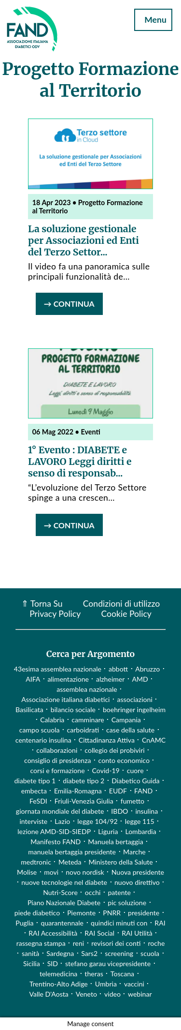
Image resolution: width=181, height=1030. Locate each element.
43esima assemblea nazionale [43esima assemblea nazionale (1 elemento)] (57, 669)
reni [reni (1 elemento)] (78, 943)
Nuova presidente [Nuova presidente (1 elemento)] (137, 872)
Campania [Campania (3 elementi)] (126, 720)
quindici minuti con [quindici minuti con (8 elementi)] (119, 923)
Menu (153, 20)
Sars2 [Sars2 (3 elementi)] (89, 953)
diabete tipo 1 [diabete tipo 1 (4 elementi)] (35, 780)
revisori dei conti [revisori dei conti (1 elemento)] (115, 943)
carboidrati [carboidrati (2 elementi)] (83, 730)
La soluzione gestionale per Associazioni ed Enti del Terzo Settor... (83, 240)
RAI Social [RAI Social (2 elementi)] (99, 933)
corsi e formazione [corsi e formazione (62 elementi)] (57, 770)
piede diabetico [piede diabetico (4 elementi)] (37, 913)
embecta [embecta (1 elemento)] (34, 791)
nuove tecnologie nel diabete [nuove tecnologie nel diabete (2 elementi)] (64, 882)
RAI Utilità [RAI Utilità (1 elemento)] (137, 933)
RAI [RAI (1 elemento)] (159, 923)
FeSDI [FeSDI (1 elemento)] (38, 801)
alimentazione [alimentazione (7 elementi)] (68, 679)
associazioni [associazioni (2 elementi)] (135, 699)
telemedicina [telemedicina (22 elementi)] (58, 974)
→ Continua (69, 303)
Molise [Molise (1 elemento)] (27, 872)
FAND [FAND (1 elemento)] (143, 791)
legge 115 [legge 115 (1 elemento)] (139, 821)
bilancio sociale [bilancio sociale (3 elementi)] (73, 709)
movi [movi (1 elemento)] (51, 872)
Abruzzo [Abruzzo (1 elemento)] (147, 669)
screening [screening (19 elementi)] (119, 953)
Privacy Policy (55, 614)
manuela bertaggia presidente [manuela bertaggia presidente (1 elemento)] (72, 852)
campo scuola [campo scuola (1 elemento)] (39, 730)
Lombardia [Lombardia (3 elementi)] (140, 831)
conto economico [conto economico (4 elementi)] (124, 760)
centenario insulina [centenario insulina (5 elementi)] (43, 740)
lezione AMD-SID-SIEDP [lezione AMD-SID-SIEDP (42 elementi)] (54, 831)
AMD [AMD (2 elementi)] (140, 679)
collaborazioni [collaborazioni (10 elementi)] (56, 750)
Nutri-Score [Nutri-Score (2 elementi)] (60, 892)
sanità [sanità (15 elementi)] (30, 953)
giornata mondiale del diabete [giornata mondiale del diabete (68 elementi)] (60, 811)
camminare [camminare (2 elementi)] (87, 720)
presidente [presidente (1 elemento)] (143, 913)
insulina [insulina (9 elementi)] (146, 811)
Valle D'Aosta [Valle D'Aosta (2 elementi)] (48, 994)
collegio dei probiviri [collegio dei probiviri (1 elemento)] (114, 750)
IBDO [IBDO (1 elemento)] (119, 811)
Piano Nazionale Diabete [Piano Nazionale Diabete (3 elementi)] (64, 902)
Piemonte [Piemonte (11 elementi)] (81, 913)
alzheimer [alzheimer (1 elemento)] (110, 679)
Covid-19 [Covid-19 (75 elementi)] (106, 770)
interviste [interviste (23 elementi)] (33, 821)
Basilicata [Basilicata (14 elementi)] (29, 709)
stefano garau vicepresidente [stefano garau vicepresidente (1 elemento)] (108, 963)
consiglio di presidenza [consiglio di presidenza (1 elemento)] (57, 760)
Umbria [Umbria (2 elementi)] (106, 984)
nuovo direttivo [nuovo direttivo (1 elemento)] (137, 882)
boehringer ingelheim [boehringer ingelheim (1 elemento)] (134, 709)
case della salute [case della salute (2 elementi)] (130, 730)
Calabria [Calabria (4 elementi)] (52, 720)
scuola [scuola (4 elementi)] (149, 953)
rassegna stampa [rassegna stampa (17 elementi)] (41, 943)
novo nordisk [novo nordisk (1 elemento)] (85, 872)
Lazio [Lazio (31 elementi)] (62, 821)
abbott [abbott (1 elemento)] (118, 669)
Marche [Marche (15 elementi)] (134, 852)
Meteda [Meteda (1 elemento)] (70, 862)
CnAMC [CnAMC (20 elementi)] (154, 740)
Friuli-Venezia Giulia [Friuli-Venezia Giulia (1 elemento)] (84, 801)
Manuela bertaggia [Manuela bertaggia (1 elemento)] (115, 841)
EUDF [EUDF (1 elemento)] (118, 791)
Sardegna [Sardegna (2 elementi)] (60, 953)
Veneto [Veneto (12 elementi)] (86, 994)
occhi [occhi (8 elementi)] (93, 892)
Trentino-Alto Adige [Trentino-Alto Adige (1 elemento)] (58, 984)
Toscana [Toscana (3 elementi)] (122, 974)
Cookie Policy (126, 614)
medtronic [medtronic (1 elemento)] (36, 862)
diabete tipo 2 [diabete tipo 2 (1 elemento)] (83, 780)
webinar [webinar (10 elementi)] (140, 994)
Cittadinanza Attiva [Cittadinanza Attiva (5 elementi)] (107, 740)
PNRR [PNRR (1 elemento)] (112, 913)
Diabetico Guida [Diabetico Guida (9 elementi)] (135, 780)
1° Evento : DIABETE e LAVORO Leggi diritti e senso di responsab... (79, 461)
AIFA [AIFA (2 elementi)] (33, 679)
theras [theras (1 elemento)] (93, 974)
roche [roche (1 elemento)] (156, 943)
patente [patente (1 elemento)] (119, 892)
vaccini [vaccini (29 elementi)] (134, 984)
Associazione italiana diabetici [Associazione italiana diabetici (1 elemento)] (65, 699)
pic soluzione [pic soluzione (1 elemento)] (127, 902)
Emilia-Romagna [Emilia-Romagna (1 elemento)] (78, 791)
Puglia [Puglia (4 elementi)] (24, 923)
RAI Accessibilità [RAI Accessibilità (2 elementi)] (52, 933)
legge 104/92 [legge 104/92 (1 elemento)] (97, 821)
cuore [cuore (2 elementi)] (135, 770)
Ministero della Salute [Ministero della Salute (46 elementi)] (121, 862)
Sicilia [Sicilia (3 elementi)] (31, 963)
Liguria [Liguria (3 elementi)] (108, 831)
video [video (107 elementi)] (112, 994)
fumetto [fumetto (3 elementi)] (132, 801)
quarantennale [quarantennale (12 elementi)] (62, 923)
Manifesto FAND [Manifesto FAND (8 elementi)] (55, 841)
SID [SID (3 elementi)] (52, 963)
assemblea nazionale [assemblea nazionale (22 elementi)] (86, 689)
